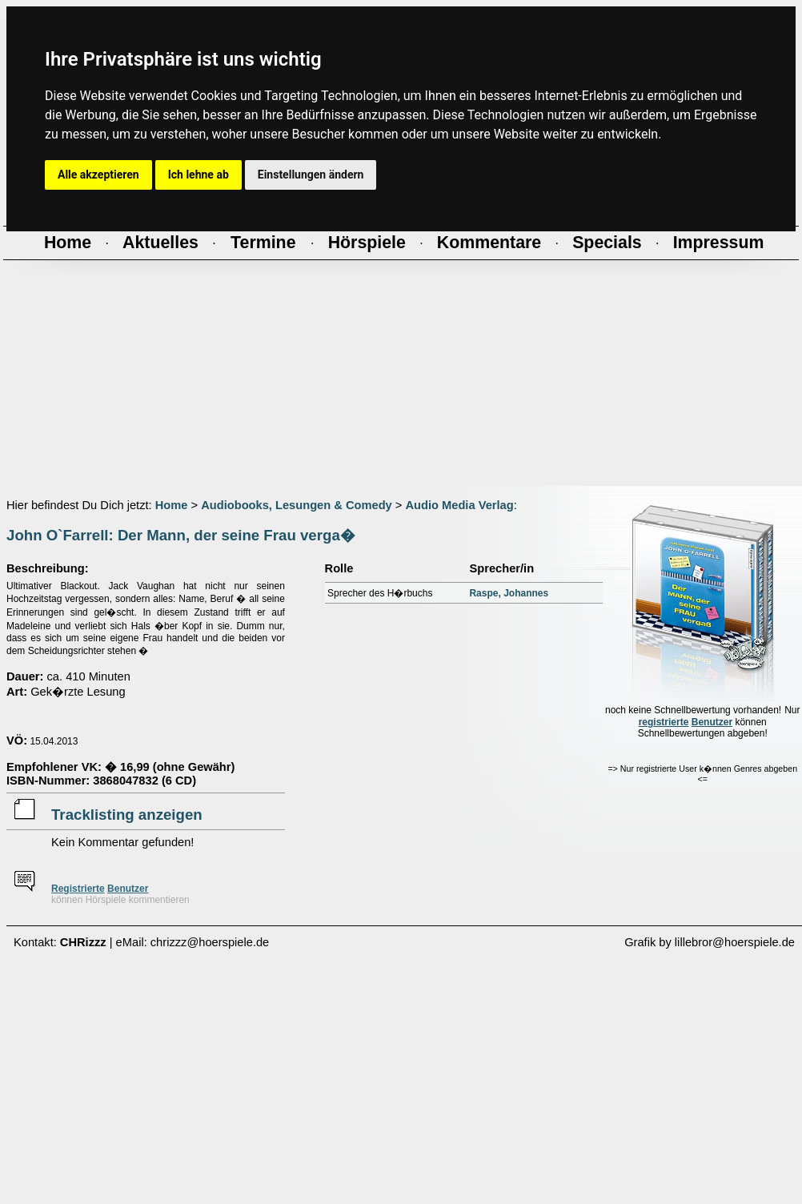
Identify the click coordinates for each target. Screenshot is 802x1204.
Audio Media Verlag (459, 505)
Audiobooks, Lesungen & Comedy (296, 505)
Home (171, 505)
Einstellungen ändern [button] (311, 174)
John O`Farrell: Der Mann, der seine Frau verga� (180, 535)
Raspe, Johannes (508, 593)
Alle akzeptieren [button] (98, 174)
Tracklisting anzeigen (127, 814)
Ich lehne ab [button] (198, 174)
